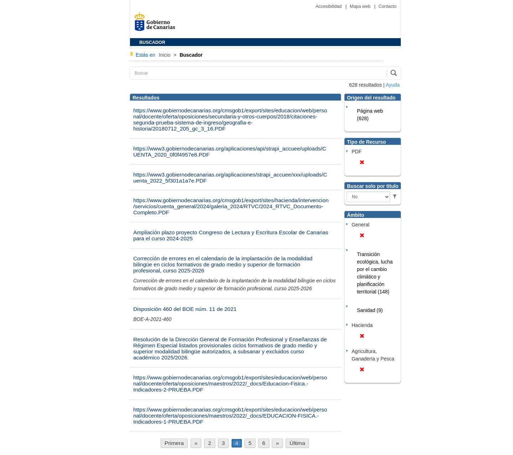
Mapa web (361, 6)
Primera (174, 443)
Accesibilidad (329, 6)
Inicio (165, 55)
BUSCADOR (152, 42)
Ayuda (393, 85)
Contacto (388, 6)
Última (297, 443)
